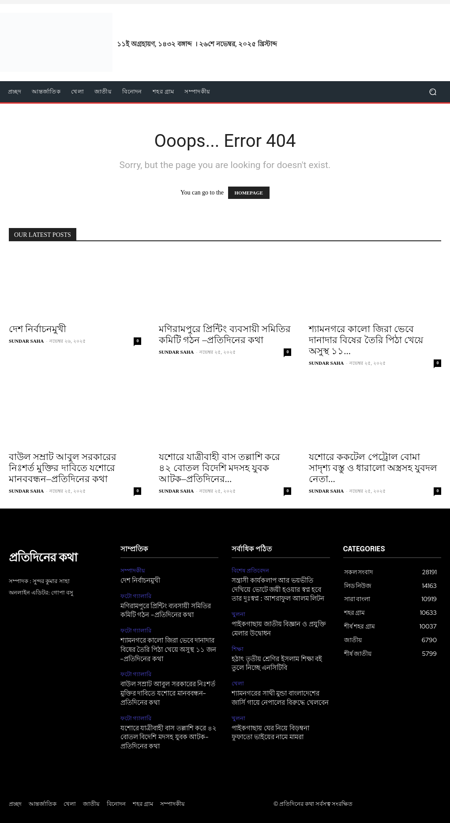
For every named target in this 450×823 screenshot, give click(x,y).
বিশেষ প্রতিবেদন (250, 570)
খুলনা (238, 612)
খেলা (238, 679)
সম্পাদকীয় (132, 570)
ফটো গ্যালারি (136, 595)
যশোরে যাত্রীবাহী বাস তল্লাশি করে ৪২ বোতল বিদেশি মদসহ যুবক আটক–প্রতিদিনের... (219, 468)
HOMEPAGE (249, 192)
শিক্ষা (238, 645)
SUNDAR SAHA (26, 341)
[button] (432, 92)
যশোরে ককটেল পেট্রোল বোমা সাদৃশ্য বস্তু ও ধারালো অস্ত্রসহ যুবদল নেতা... (373, 468)
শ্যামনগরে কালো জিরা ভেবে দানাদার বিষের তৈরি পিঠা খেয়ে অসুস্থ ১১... (366, 340)
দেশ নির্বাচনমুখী (37, 329)
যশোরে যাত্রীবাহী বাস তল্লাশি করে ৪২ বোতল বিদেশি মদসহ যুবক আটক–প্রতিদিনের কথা (166, 731)
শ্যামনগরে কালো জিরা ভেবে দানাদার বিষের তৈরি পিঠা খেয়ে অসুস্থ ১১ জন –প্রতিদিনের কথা (168, 646)
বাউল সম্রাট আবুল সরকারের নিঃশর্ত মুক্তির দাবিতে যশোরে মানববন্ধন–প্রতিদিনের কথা (62, 468)
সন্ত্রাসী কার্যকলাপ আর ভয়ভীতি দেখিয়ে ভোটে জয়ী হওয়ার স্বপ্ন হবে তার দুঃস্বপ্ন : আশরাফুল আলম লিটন (280, 588)
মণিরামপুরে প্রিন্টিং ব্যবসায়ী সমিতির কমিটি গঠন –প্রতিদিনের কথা (225, 334)
